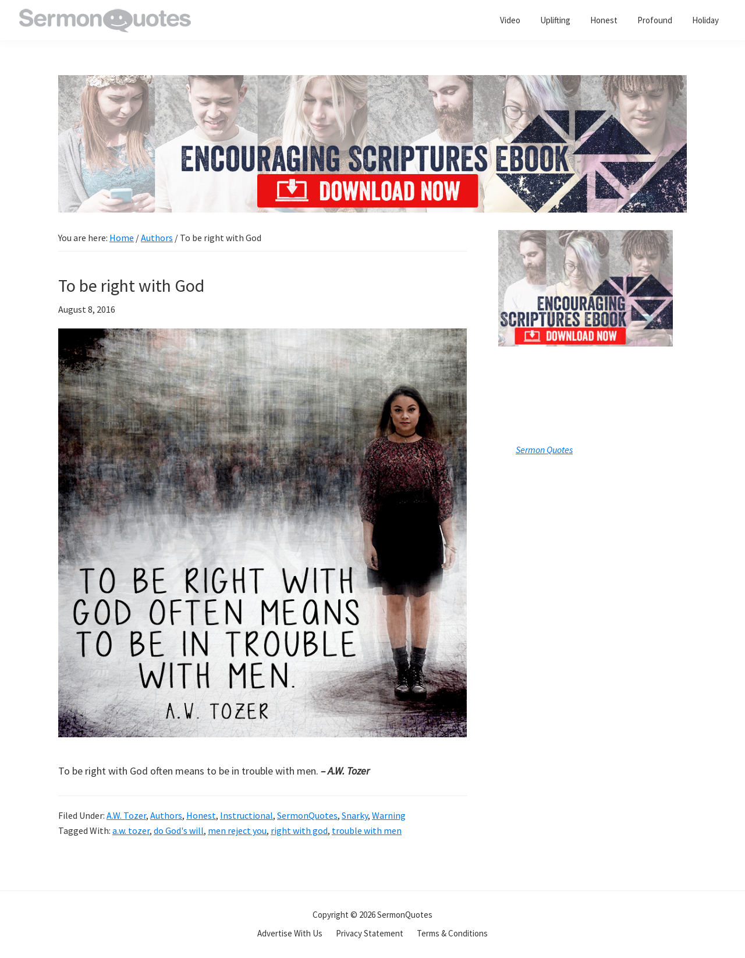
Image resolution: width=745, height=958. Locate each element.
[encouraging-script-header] (372, 83)
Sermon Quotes (544, 449)
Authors (166, 815)
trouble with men (367, 830)
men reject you (237, 830)
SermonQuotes (307, 815)
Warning (389, 815)
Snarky (355, 815)
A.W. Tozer (126, 815)
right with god (299, 830)
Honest (201, 815)
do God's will (179, 830)
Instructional (246, 815)
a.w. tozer (131, 830)
